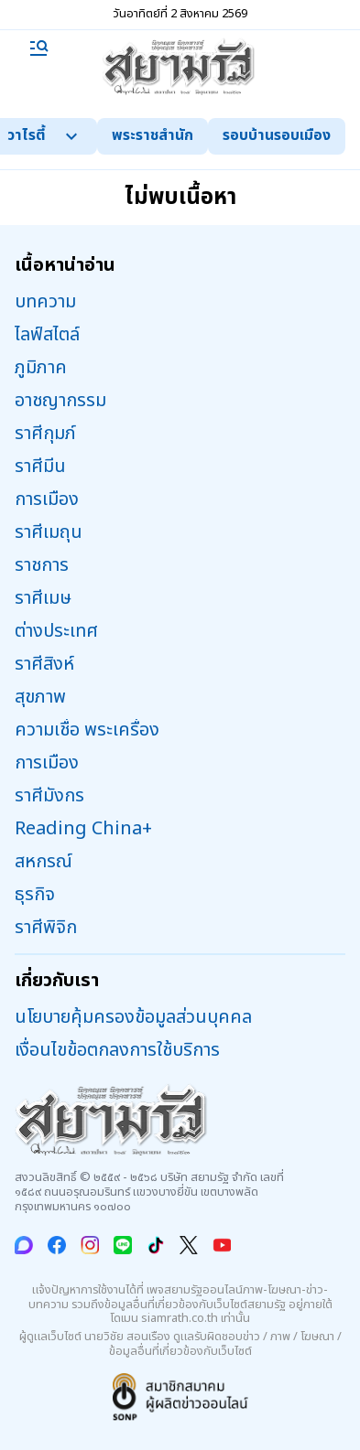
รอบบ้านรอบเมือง (277, 135)
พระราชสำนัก (152, 135)
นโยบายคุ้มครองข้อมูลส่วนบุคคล (133, 1017)
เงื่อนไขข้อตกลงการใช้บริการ (117, 1050)
